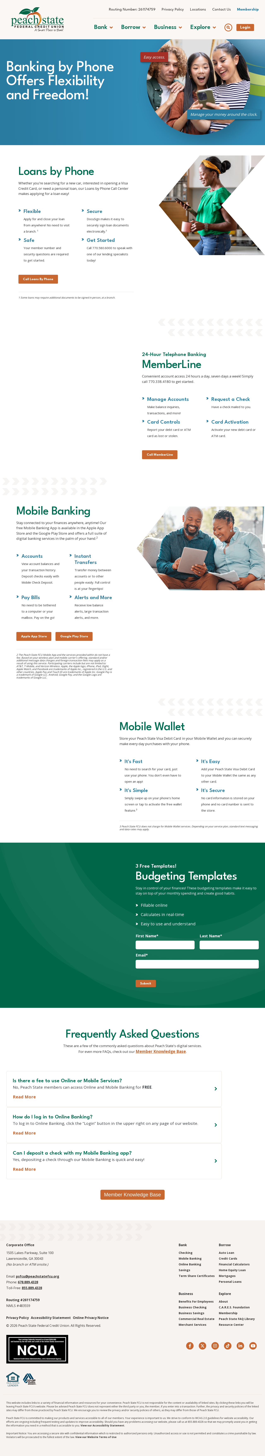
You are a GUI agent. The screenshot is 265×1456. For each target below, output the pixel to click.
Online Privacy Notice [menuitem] (91, 1318)
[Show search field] (233, 25)
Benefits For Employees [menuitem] (196, 1302)
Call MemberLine (163, 481)
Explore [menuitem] (225, 1294)
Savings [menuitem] (184, 1271)
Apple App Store (37, 675)
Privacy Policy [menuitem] (173, 9)
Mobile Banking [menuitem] (190, 1259)
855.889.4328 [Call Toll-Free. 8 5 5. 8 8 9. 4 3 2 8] (32, 1288)
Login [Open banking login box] (250, 25)
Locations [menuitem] (198, 9)
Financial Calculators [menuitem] (234, 1265)
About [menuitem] (223, 1302)
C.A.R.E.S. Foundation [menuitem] (234, 1308)
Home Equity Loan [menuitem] (232, 1271)
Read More (24, 1170)
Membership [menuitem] (248, 9)
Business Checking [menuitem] (193, 1308)
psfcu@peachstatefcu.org (37, 1277)
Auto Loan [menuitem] (226, 1253)
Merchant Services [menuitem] (192, 1325)
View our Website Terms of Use (96, 1437)
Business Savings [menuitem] (191, 1314)
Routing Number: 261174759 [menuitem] (132, 9)
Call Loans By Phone (42, 303)
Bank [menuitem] (183, 1245)
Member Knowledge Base (167, 1104)
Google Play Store (85, 675)
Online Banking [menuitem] (190, 1265)
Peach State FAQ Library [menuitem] (237, 1319)
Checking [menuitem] (186, 1253)
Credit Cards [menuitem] (228, 1259)
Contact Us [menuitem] (221, 9)
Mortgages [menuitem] (227, 1276)
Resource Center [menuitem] (231, 1325)
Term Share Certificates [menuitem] (197, 1276)
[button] (108, 25)
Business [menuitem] (186, 1294)
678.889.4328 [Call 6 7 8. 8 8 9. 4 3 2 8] (28, 1282)
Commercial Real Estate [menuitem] (196, 1319)
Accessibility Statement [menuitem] (51, 1318)
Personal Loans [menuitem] (230, 1282)
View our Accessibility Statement (102, 1426)
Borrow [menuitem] (225, 1245)
